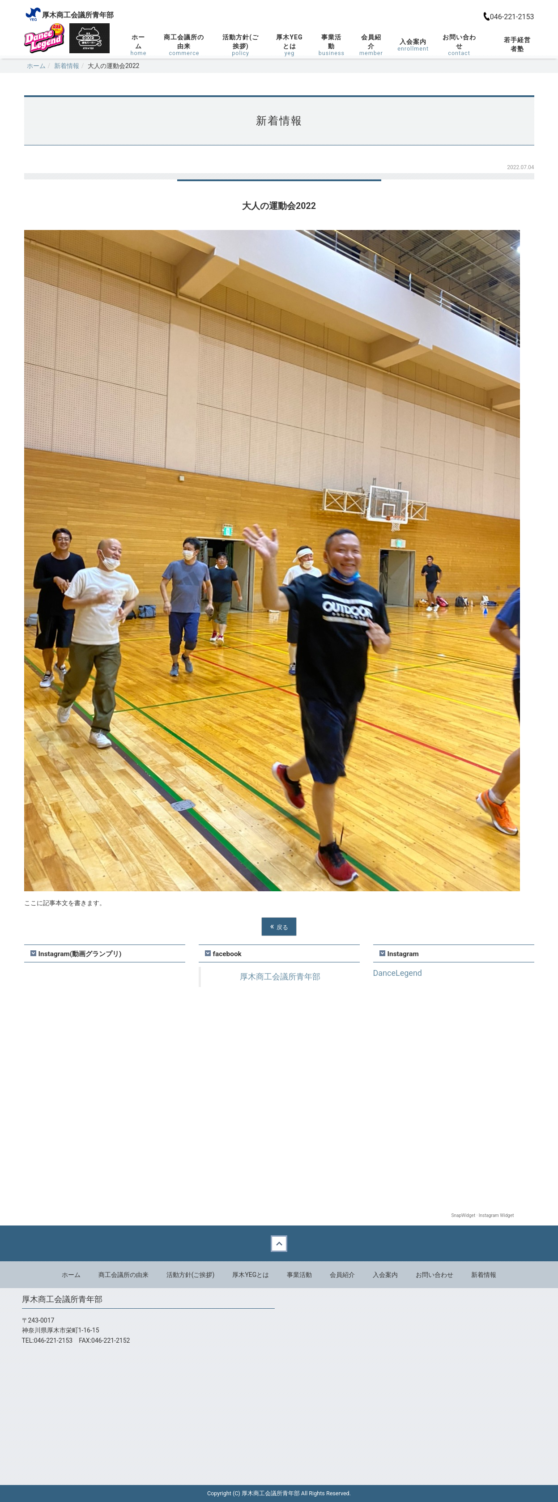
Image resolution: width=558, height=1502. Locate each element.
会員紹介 (371, 45)
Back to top (279, 1243)
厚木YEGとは (289, 45)
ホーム (138, 45)
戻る (279, 926)
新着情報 (66, 65)
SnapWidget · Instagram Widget (483, 1215)
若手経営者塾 (517, 44)
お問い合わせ (459, 45)
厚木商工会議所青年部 (280, 976)
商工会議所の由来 (184, 45)
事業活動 (331, 45)
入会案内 (413, 45)
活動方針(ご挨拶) (241, 45)
